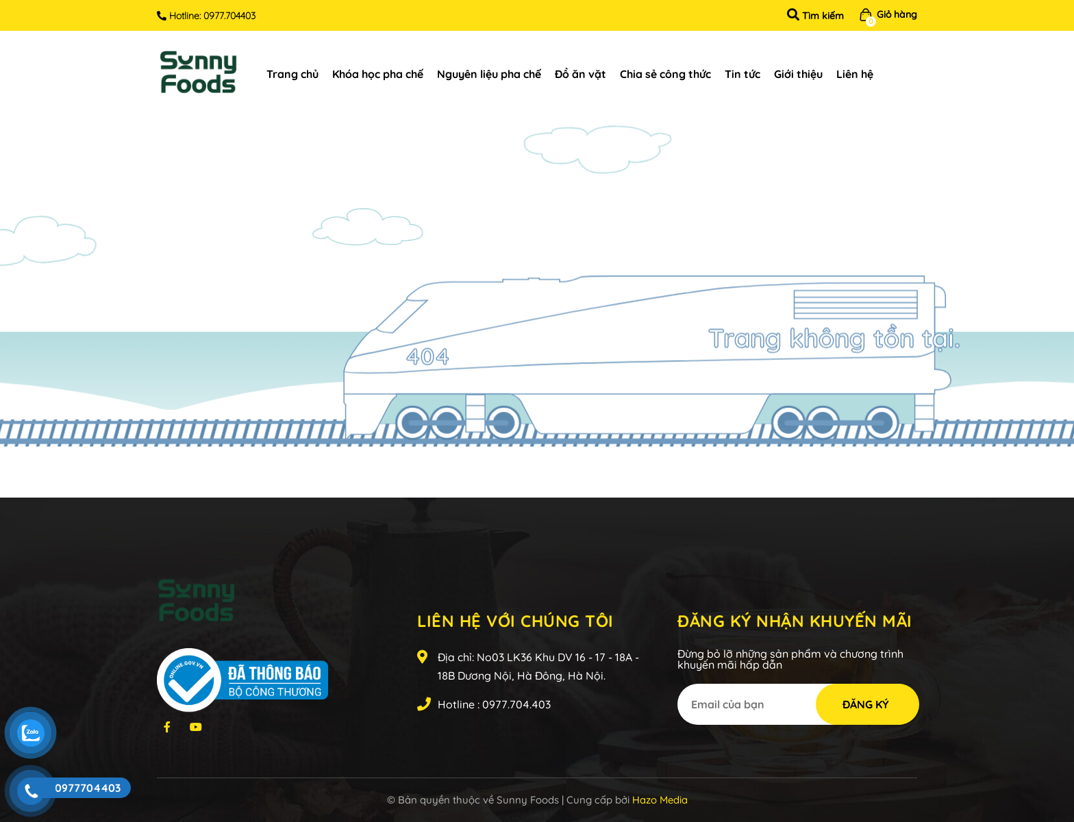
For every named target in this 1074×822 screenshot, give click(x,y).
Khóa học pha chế (377, 74)
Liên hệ (854, 74)
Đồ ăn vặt (580, 74)
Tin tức (742, 74)
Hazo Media (660, 799)
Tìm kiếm (815, 16)
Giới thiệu (798, 74)
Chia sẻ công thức (665, 74)
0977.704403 (229, 16)
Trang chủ (292, 74)
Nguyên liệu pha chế (489, 74)
